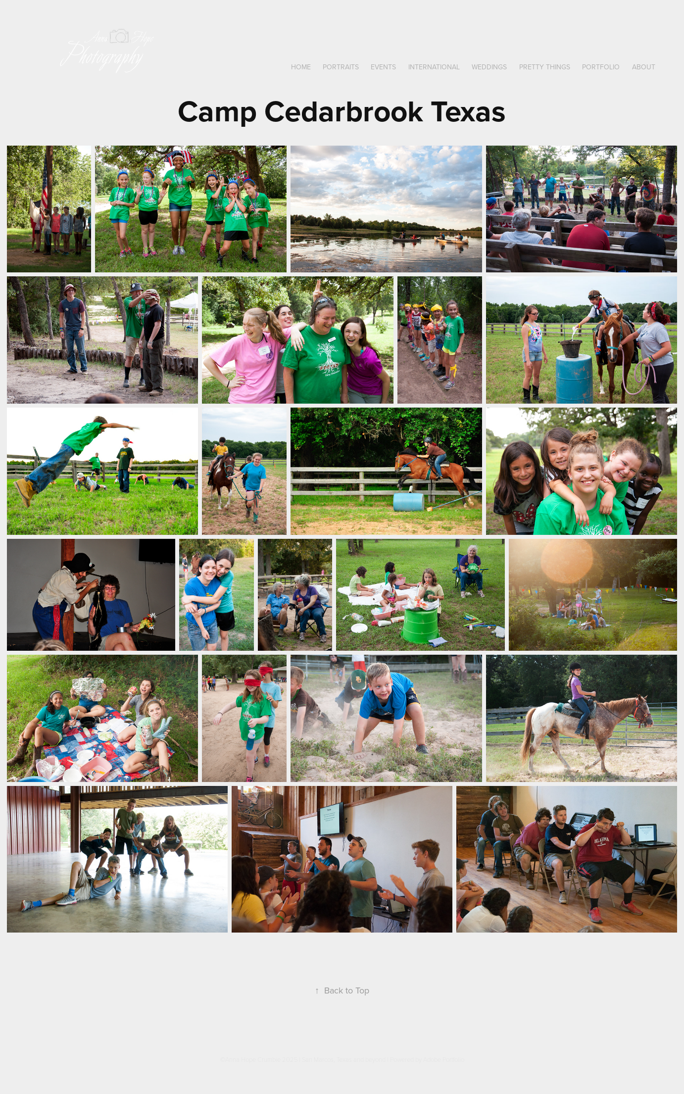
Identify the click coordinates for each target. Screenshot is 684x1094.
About (643, 67)
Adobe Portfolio (443, 1059)
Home (301, 67)
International (434, 67)
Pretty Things (544, 67)
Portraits (341, 67)
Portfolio (601, 67)
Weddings (489, 67)
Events (383, 67)
